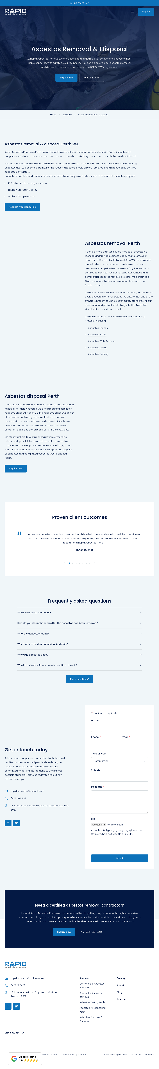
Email (126, 737)
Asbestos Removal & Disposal (91, 1019)
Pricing (121, 978)
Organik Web (121, 1054)
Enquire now (66, 77)
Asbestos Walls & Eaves (101, 341)
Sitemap (82, 1054)
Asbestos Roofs (97, 334)
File (93, 819)
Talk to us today (36, 774)
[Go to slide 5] (83, 563)
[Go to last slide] (64, 563)
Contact (122, 999)
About (120, 985)
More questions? (79, 679)
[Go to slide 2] (72, 563)
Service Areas (12, 1032)
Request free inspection (22, 206)
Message (97, 786)
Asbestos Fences (98, 328)
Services (84, 978)
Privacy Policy (68, 1054)
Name (96, 720)
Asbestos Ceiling (97, 347)
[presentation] (114, 845)
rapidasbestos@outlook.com (27, 791)
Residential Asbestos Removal (91, 994)
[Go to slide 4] (79, 563)
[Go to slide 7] (90, 563)
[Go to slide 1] (69, 563)
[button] (25, 1058)
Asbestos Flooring (98, 354)
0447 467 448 (92, 77)
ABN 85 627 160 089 (49, 1054)
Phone (96, 737)
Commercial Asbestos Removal (92, 985)
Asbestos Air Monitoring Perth (93, 1009)
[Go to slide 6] (86, 563)
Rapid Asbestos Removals (34, 766)
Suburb (95, 770)
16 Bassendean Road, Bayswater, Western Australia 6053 (40, 807)
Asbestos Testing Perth (92, 1002)
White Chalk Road (146, 1054)
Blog (119, 992)
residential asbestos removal (126, 272)
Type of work (98, 753)
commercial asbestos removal (102, 276)
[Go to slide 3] (76, 563)
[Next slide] (94, 563)
